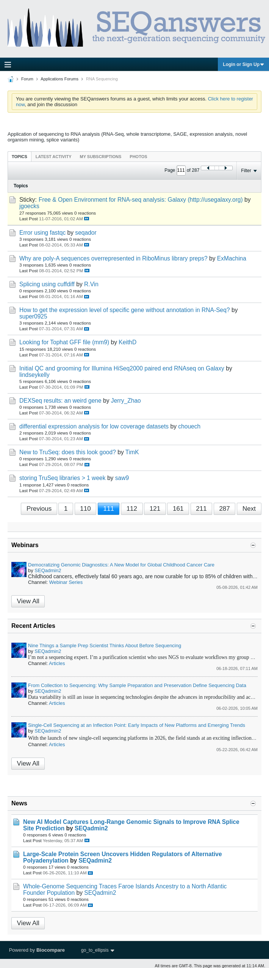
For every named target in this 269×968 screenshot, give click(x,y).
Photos (138, 156)
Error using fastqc (42, 232)
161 (178, 508)
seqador (85, 232)
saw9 (122, 478)
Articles (57, 663)
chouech (189, 426)
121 (155, 508)
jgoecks (29, 206)
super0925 (33, 316)
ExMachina (231, 258)
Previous (39, 508)
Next (249, 508)
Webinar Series (66, 582)
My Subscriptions (101, 156)
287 (224, 508)
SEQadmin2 (47, 570)
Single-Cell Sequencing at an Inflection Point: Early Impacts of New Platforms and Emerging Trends (136, 725)
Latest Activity (54, 156)
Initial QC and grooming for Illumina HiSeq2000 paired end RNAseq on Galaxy (121, 368)
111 (108, 508)
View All (28, 601)
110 (85, 508)
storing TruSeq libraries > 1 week (62, 478)
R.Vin (91, 284)
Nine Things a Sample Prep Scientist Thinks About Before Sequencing (104, 645)
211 (201, 508)
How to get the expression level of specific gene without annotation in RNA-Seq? (124, 310)
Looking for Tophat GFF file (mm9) (64, 342)
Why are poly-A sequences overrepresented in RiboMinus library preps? (113, 258)
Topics (19, 156)
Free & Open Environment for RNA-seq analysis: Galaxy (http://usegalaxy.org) (141, 199)
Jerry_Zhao (126, 400)
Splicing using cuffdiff (47, 284)
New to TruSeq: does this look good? (67, 452)
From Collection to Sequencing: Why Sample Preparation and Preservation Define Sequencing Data (137, 685)
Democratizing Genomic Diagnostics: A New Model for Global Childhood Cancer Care (121, 565)
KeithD (127, 342)
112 (132, 508)
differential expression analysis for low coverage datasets (94, 426)
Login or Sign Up (243, 64)
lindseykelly (34, 375)
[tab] (19, 156)
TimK (132, 452)
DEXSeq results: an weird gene (60, 400)
